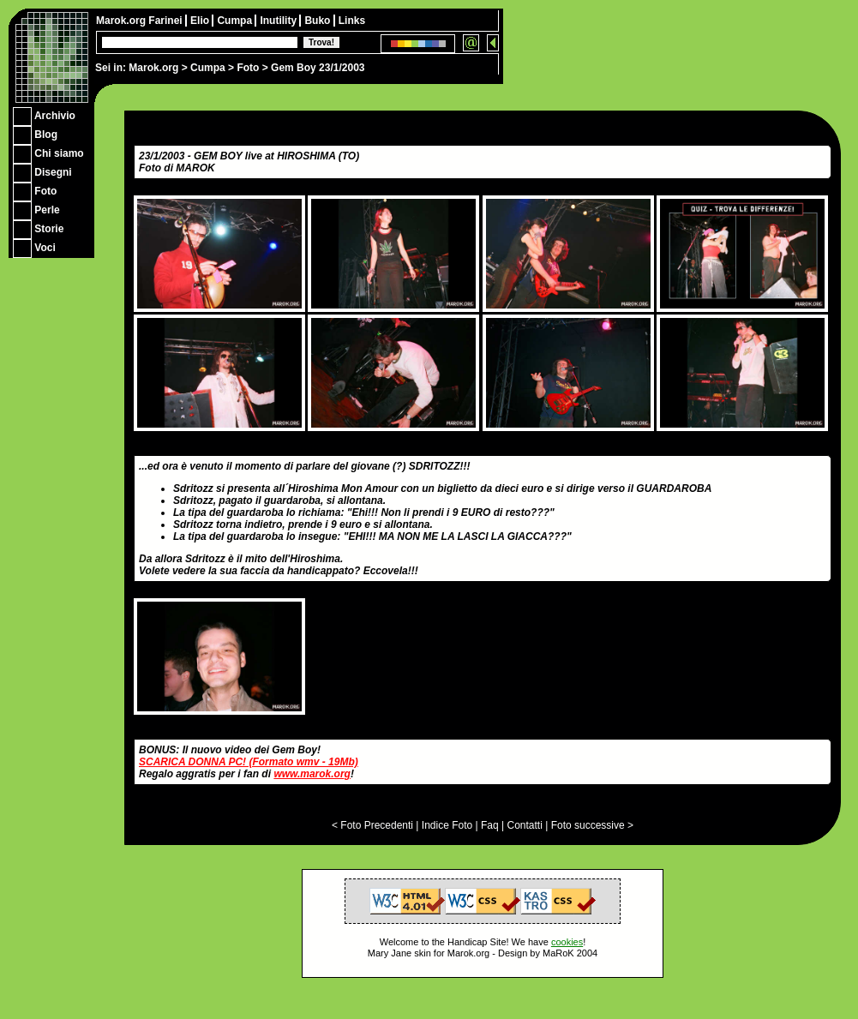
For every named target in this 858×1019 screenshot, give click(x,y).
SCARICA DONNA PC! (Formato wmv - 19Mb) (248, 762)
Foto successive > (592, 825)
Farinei (166, 21)
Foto (248, 68)
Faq (490, 825)
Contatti (524, 825)
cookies (567, 942)
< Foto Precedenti (372, 825)
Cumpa (207, 68)
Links (352, 21)
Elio (201, 21)
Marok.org (153, 68)
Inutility (279, 21)
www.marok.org (312, 774)
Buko (318, 21)
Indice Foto (447, 825)
